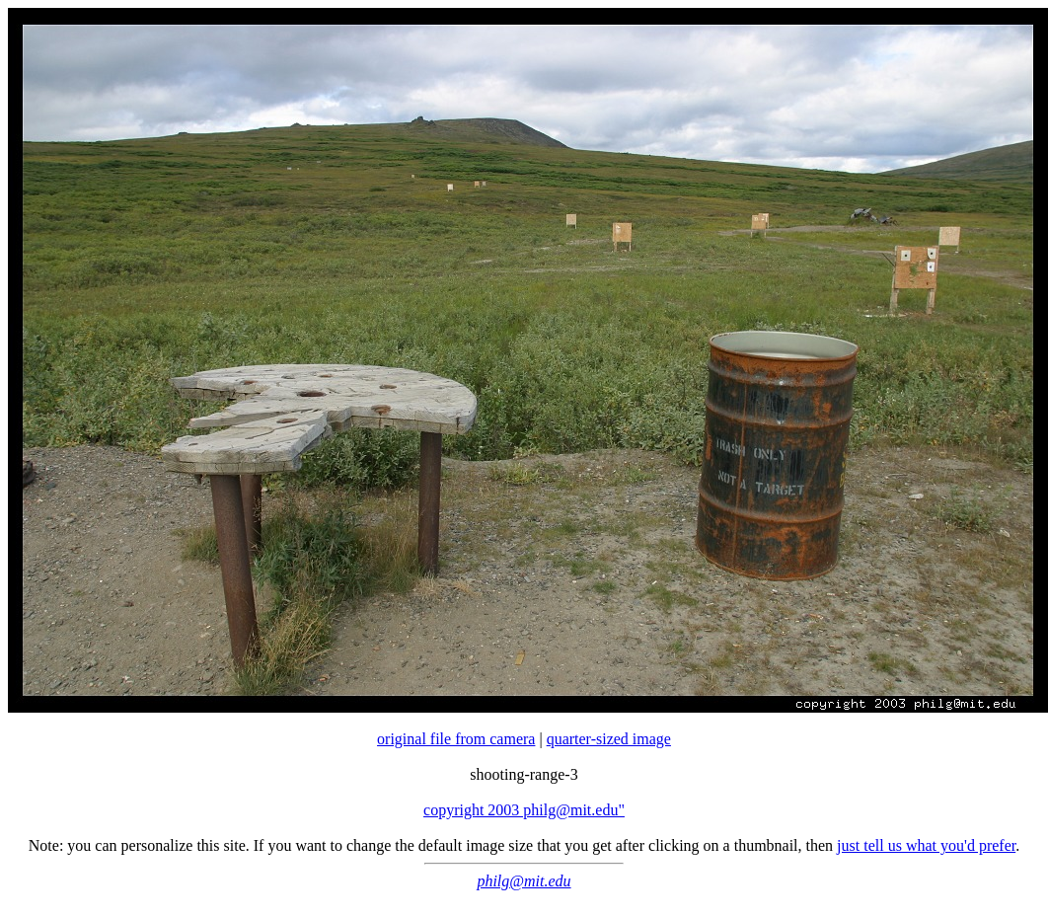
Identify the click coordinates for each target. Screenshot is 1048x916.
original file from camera (456, 738)
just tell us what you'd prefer (926, 845)
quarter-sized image (609, 738)
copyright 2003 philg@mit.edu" (524, 810)
